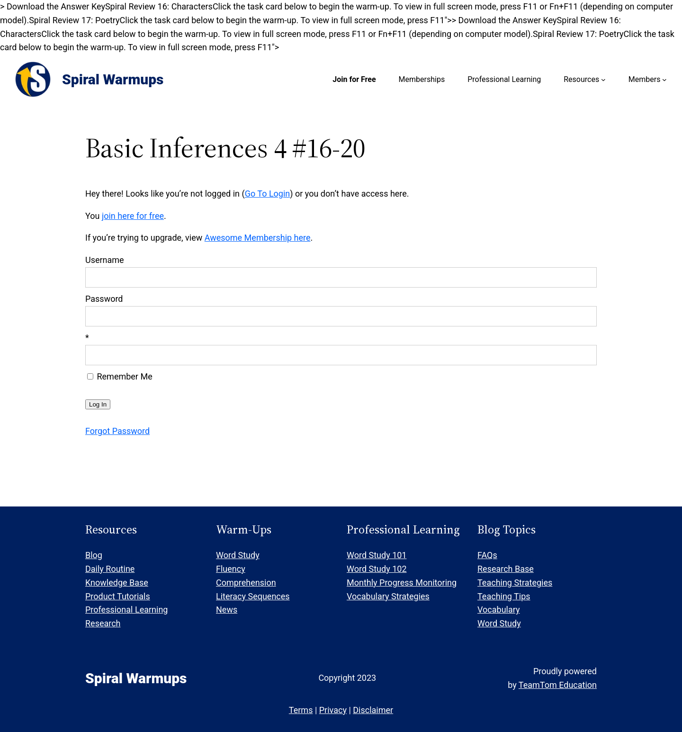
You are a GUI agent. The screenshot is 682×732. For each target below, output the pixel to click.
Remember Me (120, 376)
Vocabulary (498, 610)
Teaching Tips (503, 596)
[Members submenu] (664, 79)
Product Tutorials (117, 596)
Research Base (505, 569)
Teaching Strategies (514, 582)
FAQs (487, 555)
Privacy (333, 710)
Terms (301, 710)
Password (104, 299)
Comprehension (246, 582)
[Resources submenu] (603, 79)
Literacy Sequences (253, 596)
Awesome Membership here (258, 238)
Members (644, 79)
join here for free (133, 216)
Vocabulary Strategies (388, 596)
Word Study (238, 555)
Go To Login (267, 194)
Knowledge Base (116, 582)
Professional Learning (126, 610)
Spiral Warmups (112, 79)
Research (103, 623)
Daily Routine (110, 569)
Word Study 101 (377, 555)
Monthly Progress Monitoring (402, 582)
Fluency (230, 569)
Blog (93, 555)
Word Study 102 (377, 569)
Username (104, 260)
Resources (581, 79)
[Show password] (583, 316)
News (226, 610)
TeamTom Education (558, 685)
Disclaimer (373, 710)
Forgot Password (117, 431)
